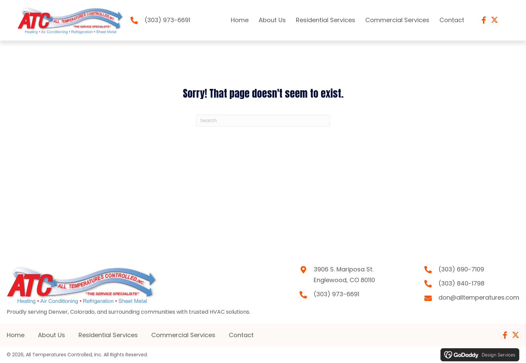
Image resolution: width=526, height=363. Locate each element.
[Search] (263, 120)
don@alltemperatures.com (478, 297)
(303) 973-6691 (167, 20)
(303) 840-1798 (461, 283)
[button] (483, 20)
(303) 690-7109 (461, 269)
